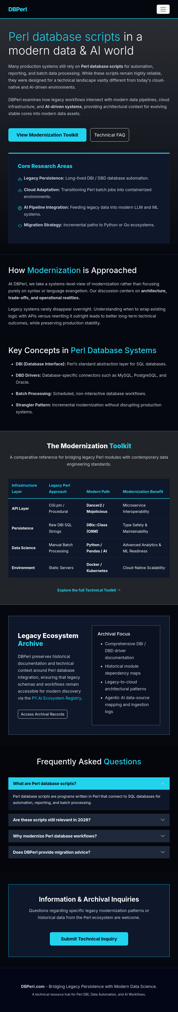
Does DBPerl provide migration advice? (51, 852)
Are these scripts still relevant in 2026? (52, 819)
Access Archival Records (42, 714)
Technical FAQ (109, 135)
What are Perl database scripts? (44, 783)
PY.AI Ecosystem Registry (56, 698)
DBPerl (17, 9)
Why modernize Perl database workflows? (55, 836)
